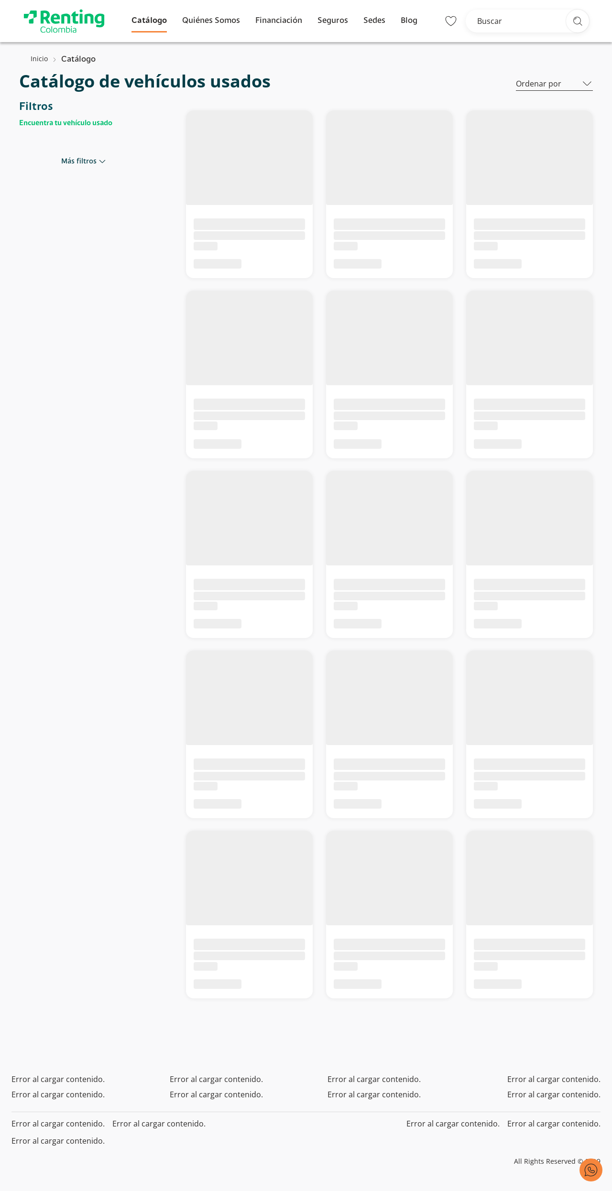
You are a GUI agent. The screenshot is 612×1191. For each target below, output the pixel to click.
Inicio (39, 58)
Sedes (374, 21)
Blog (409, 21)
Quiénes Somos (211, 21)
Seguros (332, 21)
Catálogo (149, 21)
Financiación (278, 21)
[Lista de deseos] (451, 21)
